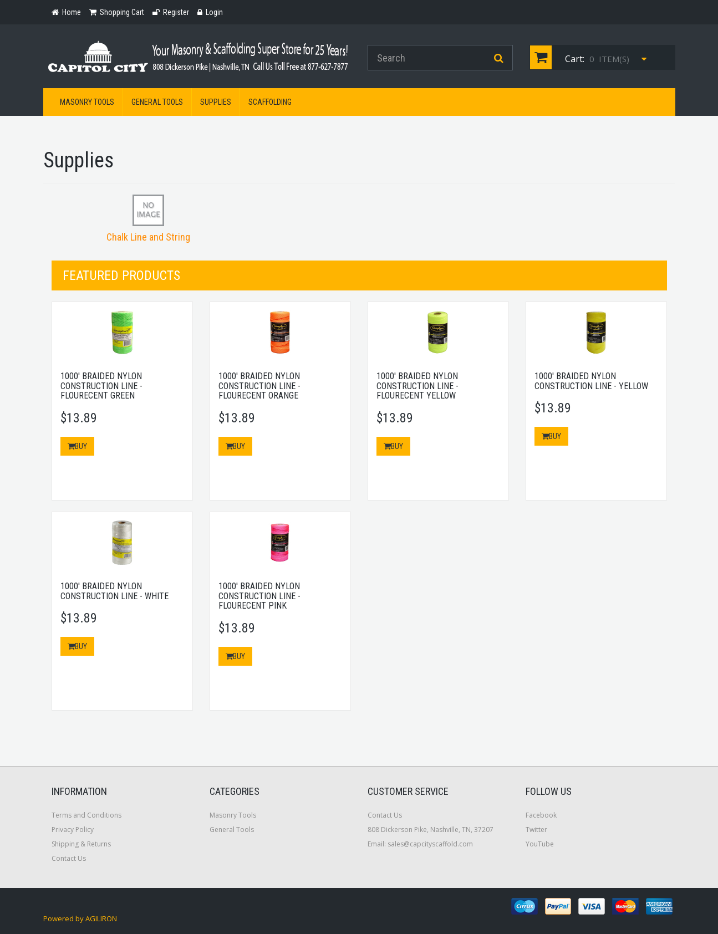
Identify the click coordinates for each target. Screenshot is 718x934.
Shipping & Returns (81, 844)
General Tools (157, 102)
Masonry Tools (87, 102)
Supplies (215, 102)
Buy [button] (77, 446)
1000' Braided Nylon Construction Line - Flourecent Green (101, 386)
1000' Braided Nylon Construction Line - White (114, 591)
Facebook (541, 815)
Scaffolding (270, 102)
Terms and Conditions (86, 815)
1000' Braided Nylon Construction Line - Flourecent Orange (259, 386)
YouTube (540, 844)
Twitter (536, 829)
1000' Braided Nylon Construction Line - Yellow (591, 381)
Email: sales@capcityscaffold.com (420, 844)
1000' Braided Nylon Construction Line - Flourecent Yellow (417, 386)
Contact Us (69, 858)
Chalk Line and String (148, 237)
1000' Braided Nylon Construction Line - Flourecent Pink (259, 596)
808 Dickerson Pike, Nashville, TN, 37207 (430, 829)
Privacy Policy (73, 829)
